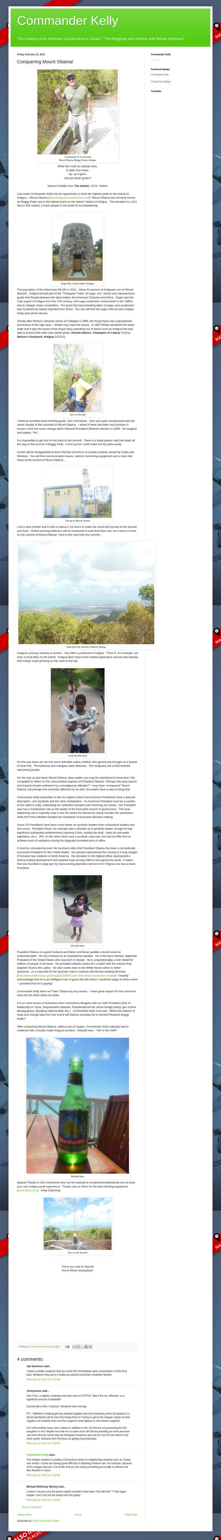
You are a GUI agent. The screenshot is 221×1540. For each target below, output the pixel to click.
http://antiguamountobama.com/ (69, 197)
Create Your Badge (161, 81)
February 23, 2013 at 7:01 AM (43, 1379)
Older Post (131, 1514)
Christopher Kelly (160, 74)
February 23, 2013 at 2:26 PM (43, 1443)
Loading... (156, 59)
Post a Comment (31, 1507)
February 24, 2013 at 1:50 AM (43, 1499)
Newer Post (24, 1514)
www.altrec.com (27, 1190)
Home (78, 1514)
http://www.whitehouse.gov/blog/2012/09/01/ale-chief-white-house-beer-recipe (66, 975)
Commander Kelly (67, 20)
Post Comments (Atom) (46, 1520)
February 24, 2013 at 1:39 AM (43, 1475)
